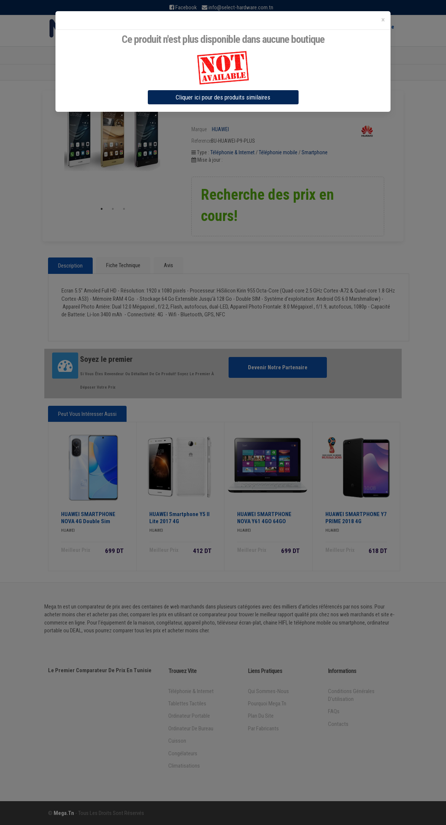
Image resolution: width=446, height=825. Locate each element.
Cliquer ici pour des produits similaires (223, 97)
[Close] (383, 20)
